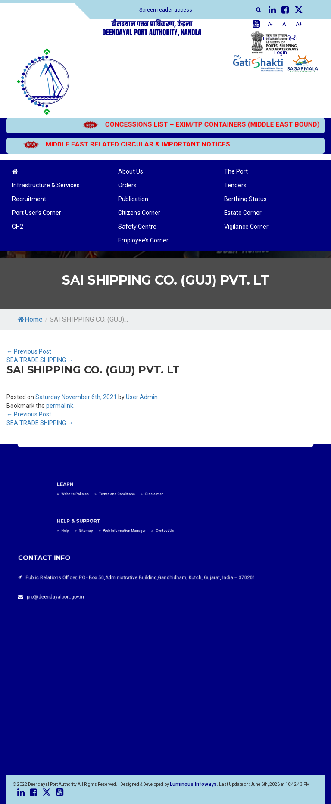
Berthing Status (245, 199)
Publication (133, 199)
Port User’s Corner (36, 212)
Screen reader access (165, 10)
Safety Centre (137, 226)
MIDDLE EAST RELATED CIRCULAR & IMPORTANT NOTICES (116, 144)
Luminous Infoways (193, 784)
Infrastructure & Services (46, 185)
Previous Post (28, 351)
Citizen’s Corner (139, 212)
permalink (59, 405)
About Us (130, 171)
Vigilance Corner (246, 226)
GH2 (17, 226)
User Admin (142, 397)
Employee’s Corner (143, 240)
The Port (236, 171)
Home (30, 319)
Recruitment (29, 199)
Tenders (235, 185)
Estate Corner (243, 212)
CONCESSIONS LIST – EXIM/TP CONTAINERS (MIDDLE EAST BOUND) (190, 124)
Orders (127, 185)
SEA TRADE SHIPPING (39, 360)
